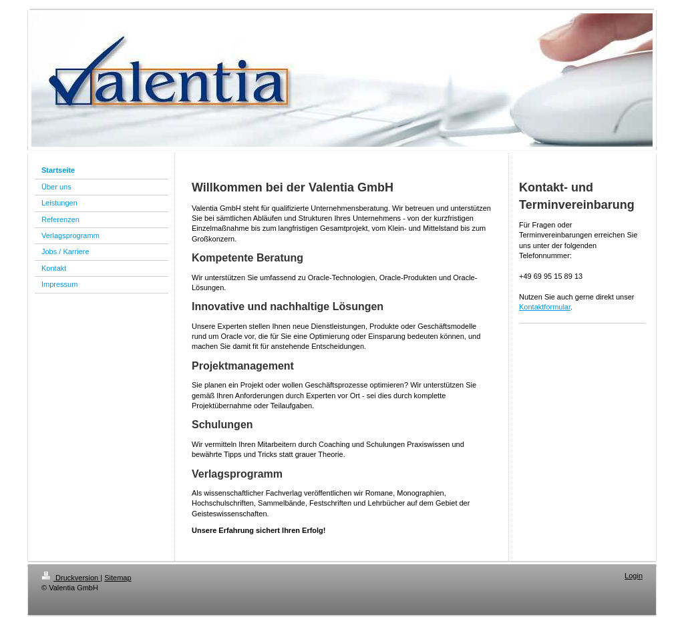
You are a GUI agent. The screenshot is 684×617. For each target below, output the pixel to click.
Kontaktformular (544, 307)
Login (634, 576)
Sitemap (117, 578)
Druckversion (70, 578)
